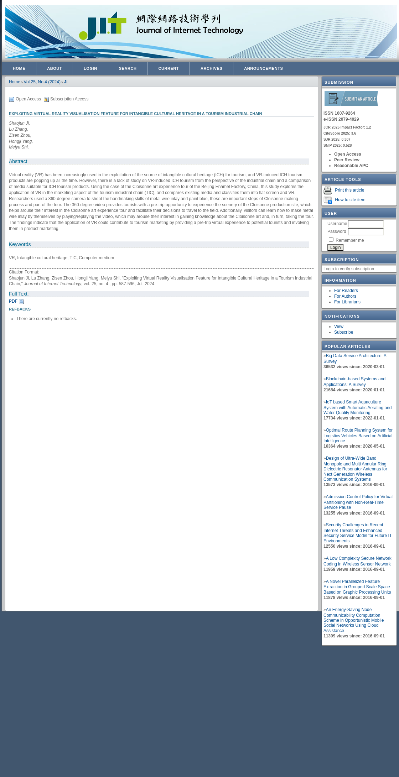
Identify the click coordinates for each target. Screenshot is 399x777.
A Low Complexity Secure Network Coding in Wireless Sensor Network (357, 561)
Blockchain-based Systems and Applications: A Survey (354, 381)
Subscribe (343, 332)
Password (336, 231)
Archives (211, 68)
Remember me (350, 240)
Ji (66, 81)
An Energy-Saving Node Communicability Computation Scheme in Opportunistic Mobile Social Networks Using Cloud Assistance (353, 620)
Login (90, 68)
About (54, 68)
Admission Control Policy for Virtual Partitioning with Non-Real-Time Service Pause (358, 502)
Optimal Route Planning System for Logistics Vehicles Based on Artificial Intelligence (358, 435)
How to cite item (350, 199)
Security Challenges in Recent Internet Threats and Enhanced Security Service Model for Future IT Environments (357, 532)
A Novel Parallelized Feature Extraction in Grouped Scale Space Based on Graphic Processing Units (357, 587)
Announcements (263, 68)
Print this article (349, 190)
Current (168, 68)
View (338, 326)
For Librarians (347, 301)
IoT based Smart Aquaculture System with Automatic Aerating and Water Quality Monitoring (357, 407)
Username (337, 223)
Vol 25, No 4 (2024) (42, 81)
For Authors (345, 296)
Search (128, 68)
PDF (13, 301)
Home (19, 68)
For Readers (346, 290)
